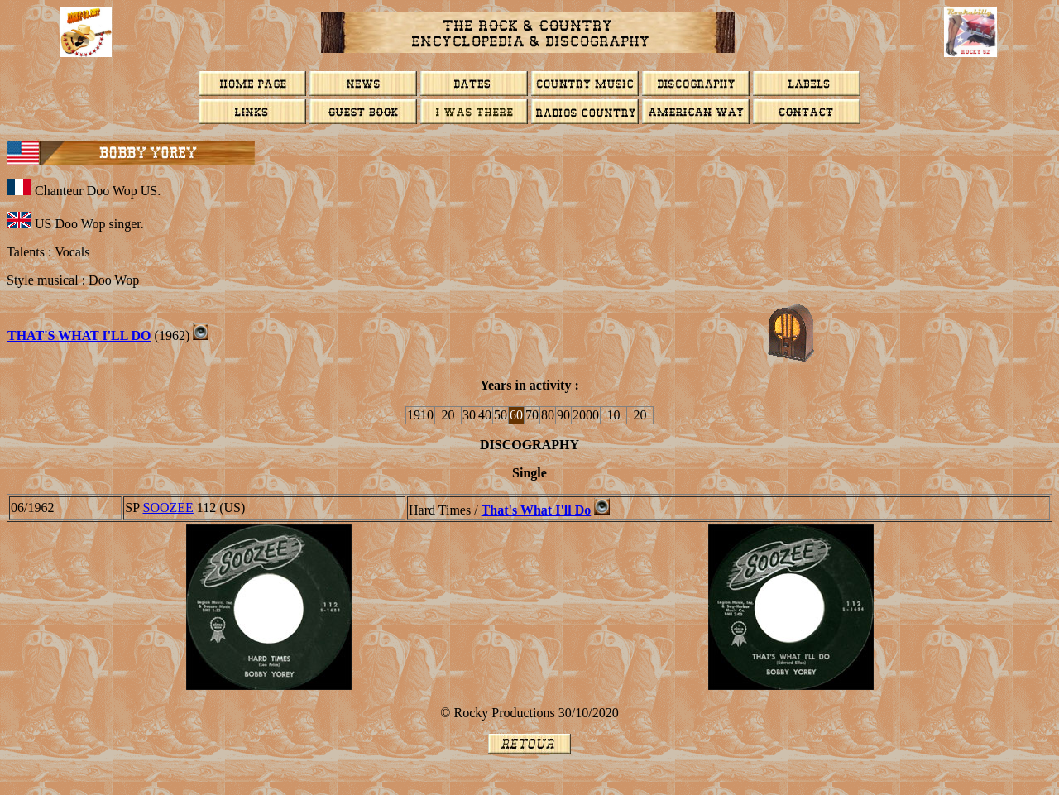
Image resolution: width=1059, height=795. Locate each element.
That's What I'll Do (79, 335)
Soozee (168, 507)
